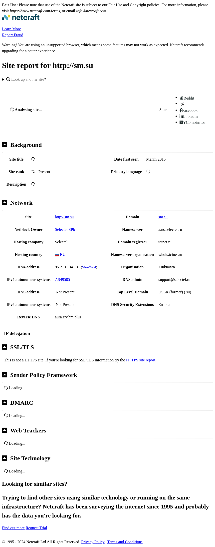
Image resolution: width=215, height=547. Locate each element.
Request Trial (36, 528)
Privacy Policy (93, 542)
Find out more (13, 528)
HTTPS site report (140, 360)
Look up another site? (26, 79)
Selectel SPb (65, 229)
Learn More (11, 29)
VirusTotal (89, 267)
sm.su (163, 217)
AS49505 (62, 279)
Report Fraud (12, 35)
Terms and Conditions (125, 542)
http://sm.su (64, 217)
